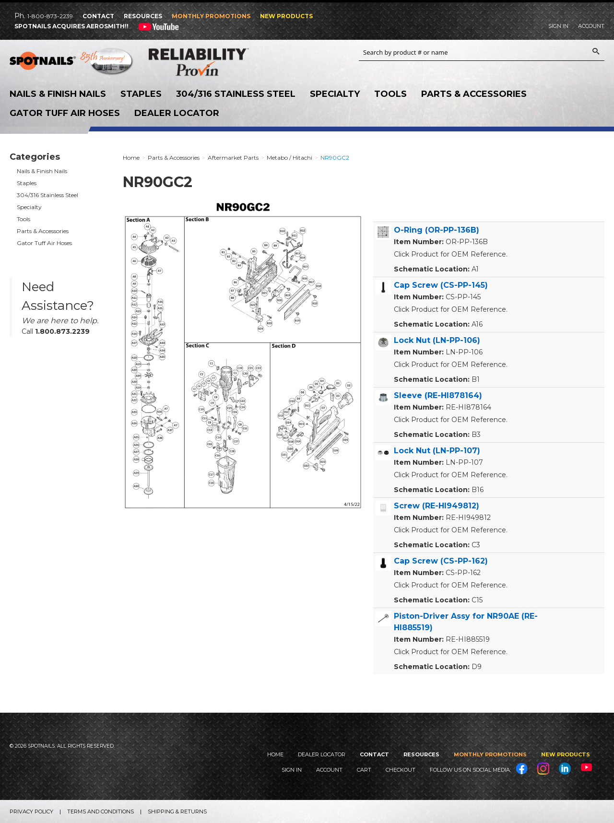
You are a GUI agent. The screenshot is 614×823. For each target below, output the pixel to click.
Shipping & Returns (177, 811)
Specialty (335, 94)
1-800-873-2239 (50, 16)
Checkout (400, 769)
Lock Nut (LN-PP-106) (437, 340)
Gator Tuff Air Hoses (65, 113)
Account (591, 26)
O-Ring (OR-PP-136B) (436, 230)
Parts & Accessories (474, 94)
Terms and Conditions (100, 811)
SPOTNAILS (72, 62)
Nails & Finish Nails (58, 94)
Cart (364, 769)
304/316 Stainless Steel (235, 94)
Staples (141, 94)
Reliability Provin (211, 62)
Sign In (558, 26)
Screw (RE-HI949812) (436, 505)
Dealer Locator (176, 113)
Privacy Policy (31, 811)
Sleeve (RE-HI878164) (438, 395)
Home (275, 754)
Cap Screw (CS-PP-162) (441, 560)
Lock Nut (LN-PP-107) (437, 450)
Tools (390, 94)
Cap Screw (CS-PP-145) (441, 285)
